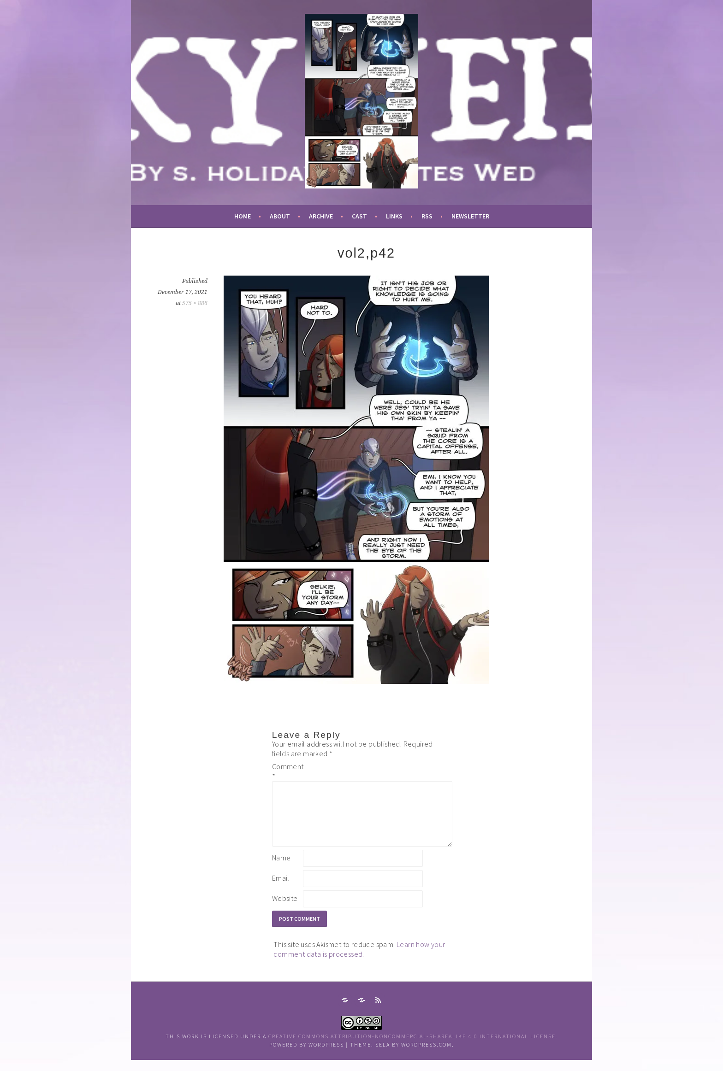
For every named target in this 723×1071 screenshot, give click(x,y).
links (394, 216)
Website (285, 909)
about (280, 216)
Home (242, 216)
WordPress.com (426, 1055)
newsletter (470, 216)
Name (281, 868)
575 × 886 (194, 303)
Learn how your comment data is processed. (359, 960)
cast (359, 216)
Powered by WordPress (306, 1055)
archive (321, 216)
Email (281, 889)
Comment (287, 771)
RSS (427, 216)
